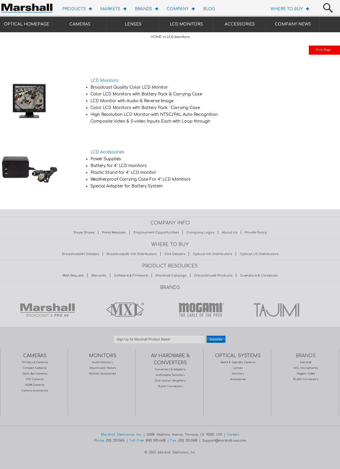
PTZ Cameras (35, 379)
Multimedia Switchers (170, 375)
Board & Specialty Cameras (238, 362)
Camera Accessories (35, 390)
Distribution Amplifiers (170, 380)
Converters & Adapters (170, 369)
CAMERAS (79, 24)
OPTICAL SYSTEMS (238, 355)
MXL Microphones (306, 368)
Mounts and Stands (102, 368)
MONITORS (102, 355)
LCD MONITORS (186, 24)
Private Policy (256, 232)
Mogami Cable (306, 373)
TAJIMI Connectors (170, 386)
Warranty (98, 275)
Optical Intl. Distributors (212, 254)
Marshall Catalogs (171, 275)
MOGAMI (200, 310)
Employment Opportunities (156, 232)
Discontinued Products (213, 275)
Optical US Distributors (259, 254)
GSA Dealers (174, 254)
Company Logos (200, 232)
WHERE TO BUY (287, 9)
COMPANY (178, 9)
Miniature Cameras (35, 362)
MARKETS (110, 9)
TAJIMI (276, 310)
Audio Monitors (102, 362)
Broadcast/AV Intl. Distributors (132, 254)
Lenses (238, 368)
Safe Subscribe (170, 346)
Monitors (238, 373)
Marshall (305, 362)
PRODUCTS (74, 9)
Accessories (238, 379)
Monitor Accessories (102, 373)
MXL (123, 310)
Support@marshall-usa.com (224, 440)
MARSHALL (47, 310)
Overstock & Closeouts (259, 275)
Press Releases (114, 232)
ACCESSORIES (240, 24)
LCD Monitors (104, 80)
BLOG (209, 9)
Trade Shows (83, 232)
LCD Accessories (107, 152)
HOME (156, 37)
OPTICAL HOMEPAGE (26, 24)
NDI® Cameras (34, 385)
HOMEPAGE (28, 7)
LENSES (133, 24)
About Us (229, 232)
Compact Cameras (35, 368)
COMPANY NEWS (293, 24)
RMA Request (73, 275)
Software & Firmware (131, 275)
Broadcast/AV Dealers (80, 254)
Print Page (323, 50)
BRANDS (143, 9)
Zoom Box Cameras (34, 373)
